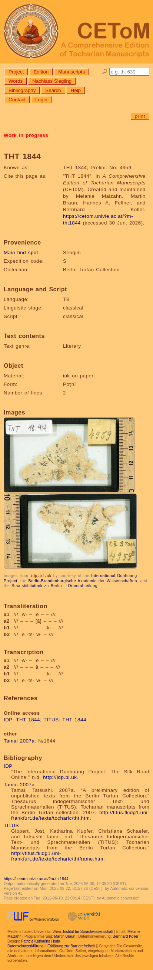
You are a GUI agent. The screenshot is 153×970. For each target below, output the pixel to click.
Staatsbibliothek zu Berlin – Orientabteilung (54, 585)
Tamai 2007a (19, 740)
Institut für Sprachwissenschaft (88, 931)
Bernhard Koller (125, 936)
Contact (17, 99)
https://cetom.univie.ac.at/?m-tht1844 (36, 878)
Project (16, 72)
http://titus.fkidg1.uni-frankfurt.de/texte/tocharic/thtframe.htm (57, 855)
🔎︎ (105, 72)
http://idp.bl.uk (60, 777)
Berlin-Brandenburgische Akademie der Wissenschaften (82, 580)
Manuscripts (71, 72)
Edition (41, 72)
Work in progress (26, 135)
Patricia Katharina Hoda (40, 941)
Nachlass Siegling (51, 81)
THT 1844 (28, 719)
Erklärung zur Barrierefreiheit (71, 946)
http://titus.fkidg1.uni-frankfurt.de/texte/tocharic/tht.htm (80, 814)
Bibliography (22, 90)
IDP (8, 719)
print (140, 116)
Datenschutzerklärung (25, 946)
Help (76, 90)
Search (53, 90)
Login (41, 99)
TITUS (51, 719)
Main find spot (21, 252)
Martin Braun (64, 936)
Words (16, 81)
